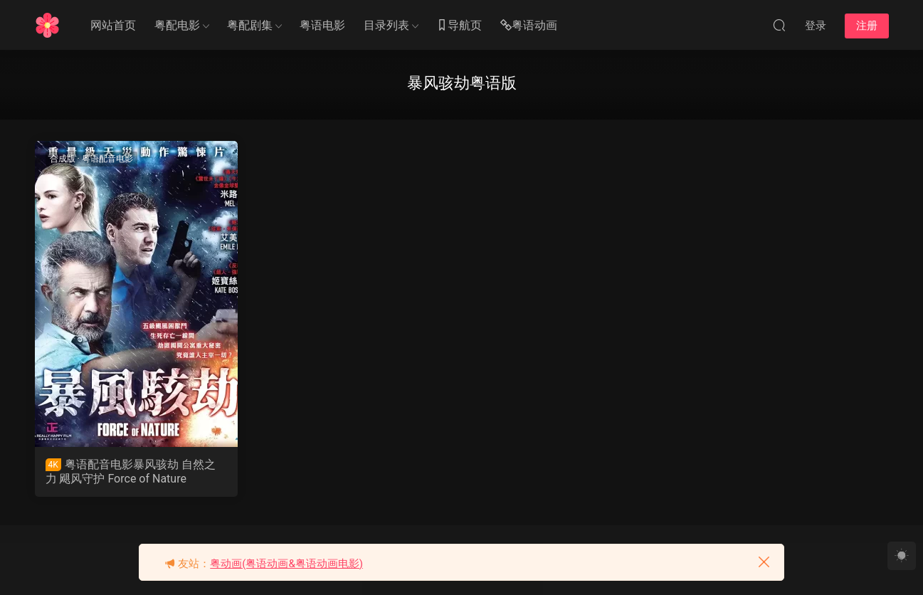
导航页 (459, 26)
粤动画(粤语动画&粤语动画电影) (286, 563)
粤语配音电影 (107, 159)
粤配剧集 (250, 25)
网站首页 (113, 25)
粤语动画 (528, 26)
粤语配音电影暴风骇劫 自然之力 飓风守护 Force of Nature (131, 471)
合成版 (62, 159)
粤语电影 (322, 25)
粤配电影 (177, 25)
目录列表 (386, 25)
